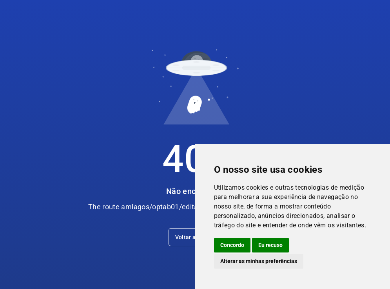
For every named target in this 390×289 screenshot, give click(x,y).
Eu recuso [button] (270, 245)
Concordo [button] (232, 245)
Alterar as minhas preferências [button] (258, 261)
